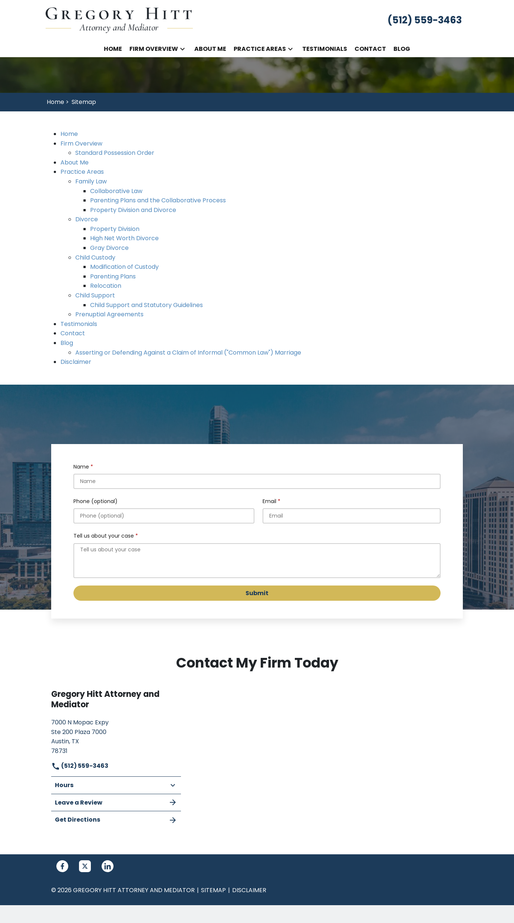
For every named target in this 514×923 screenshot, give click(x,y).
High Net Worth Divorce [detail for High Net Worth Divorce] (124, 238)
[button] (182, 49)
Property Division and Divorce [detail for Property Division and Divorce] (133, 210)
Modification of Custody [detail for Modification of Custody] (124, 266)
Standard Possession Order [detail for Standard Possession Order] (114, 153)
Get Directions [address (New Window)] (116, 820)
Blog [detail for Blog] (66, 343)
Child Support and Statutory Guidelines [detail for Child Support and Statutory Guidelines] (146, 305)
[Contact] (370, 49)
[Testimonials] (324, 49)
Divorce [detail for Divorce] (86, 219)
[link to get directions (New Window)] (116, 735)
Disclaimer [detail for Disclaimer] (75, 362)
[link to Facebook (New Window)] (62, 866)
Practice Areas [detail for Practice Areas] (82, 171)
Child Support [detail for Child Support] (95, 295)
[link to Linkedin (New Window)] (107, 866)
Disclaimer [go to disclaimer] (249, 890)
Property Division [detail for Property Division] (114, 229)
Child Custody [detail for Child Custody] (95, 257)
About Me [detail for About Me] (74, 162)
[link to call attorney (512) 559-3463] (424, 20)
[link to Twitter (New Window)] (85, 866)
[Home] (113, 49)
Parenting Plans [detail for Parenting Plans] (113, 276)
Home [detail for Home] (69, 134)
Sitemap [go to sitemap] (213, 890)
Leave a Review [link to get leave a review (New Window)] (116, 802)
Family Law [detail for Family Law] (91, 181)
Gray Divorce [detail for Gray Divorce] (109, 248)
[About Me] (210, 49)
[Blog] (401, 49)
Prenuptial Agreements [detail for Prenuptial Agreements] (109, 314)
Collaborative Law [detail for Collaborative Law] (116, 191)
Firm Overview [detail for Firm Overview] (81, 143)
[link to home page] (120, 20)
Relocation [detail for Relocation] (105, 285)
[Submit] (257, 593)
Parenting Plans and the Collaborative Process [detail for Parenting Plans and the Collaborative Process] (158, 200)
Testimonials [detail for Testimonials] (78, 324)
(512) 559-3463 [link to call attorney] (79, 765)
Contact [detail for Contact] (72, 333)
